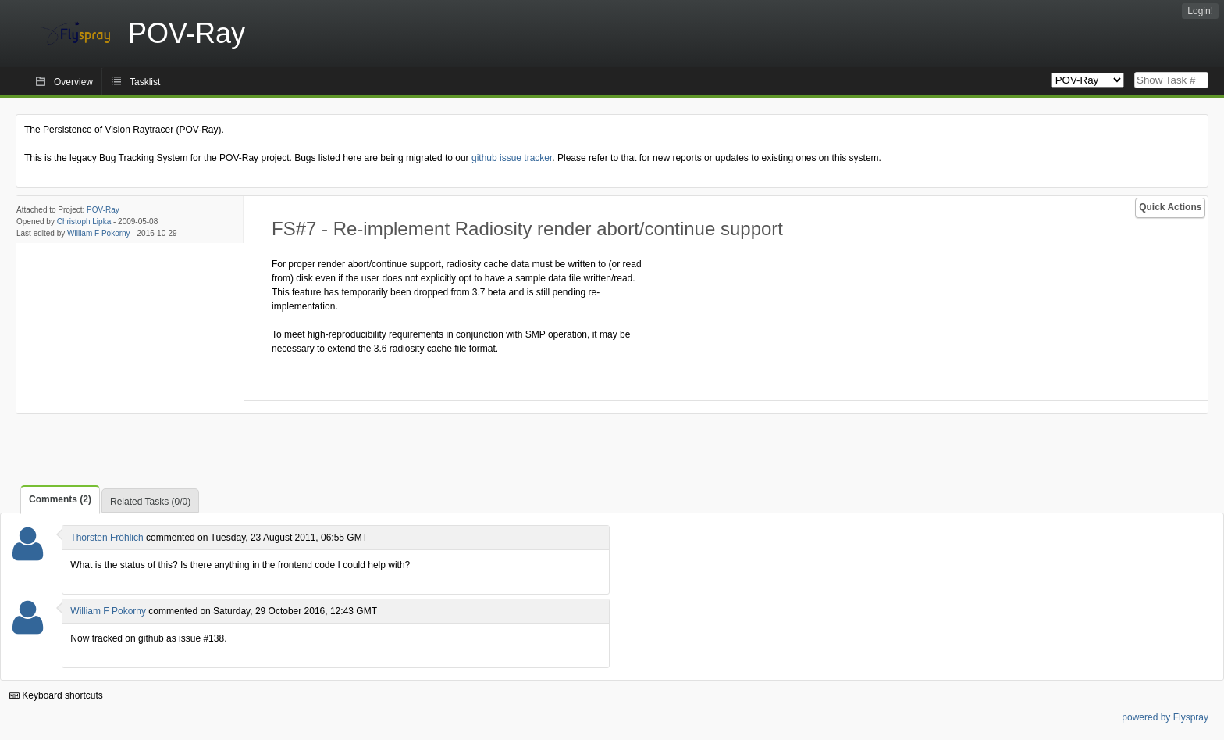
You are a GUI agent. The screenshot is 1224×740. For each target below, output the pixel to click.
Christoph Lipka (84, 221)
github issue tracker (511, 157)
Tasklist (145, 82)
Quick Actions (1170, 207)
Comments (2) (60, 499)
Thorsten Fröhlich (106, 537)
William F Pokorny (98, 233)
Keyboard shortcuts (56, 695)
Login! (1200, 10)
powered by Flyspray (1165, 717)
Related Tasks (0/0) (150, 501)
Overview (73, 82)
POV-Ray (103, 210)
